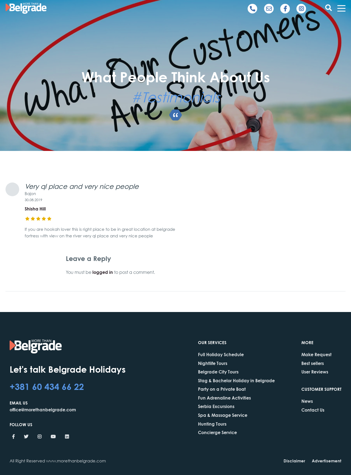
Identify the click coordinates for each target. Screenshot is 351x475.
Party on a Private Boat (222, 389)
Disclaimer (294, 461)
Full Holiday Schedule (221, 354)
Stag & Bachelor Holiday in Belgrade (236, 380)
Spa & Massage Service (222, 415)
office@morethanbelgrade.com (43, 409)
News (307, 401)
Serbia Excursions (216, 406)
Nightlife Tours (212, 363)
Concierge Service (217, 432)
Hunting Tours (212, 424)
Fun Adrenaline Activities (224, 398)
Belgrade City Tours (218, 372)
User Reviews (314, 372)
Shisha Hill (35, 209)
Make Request (316, 354)
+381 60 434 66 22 (47, 386)
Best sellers (312, 363)
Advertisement (326, 461)
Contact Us (312, 410)
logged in (102, 272)
